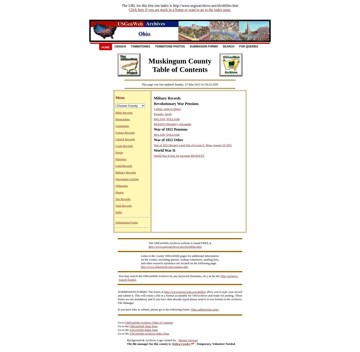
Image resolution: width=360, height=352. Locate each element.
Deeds (119, 152)
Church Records (125, 139)
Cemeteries (122, 126)
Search (228, 46)
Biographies (122, 119)
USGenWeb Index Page (144, 330)
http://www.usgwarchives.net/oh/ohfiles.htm (175, 246)
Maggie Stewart (187, 340)
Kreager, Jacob (163, 114)
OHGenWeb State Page (144, 326)
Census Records (125, 132)
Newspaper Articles (127, 179)
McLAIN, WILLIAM (167, 119)
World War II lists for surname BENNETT (179, 155)
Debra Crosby (183, 344)
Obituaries (121, 185)
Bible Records (123, 112)
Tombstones (140, 46)
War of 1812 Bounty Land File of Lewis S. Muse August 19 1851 (193, 145)
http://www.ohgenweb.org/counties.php (164, 267)
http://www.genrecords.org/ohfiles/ (185, 292)
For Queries (248, 46)
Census (120, 46)
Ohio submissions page (205, 309)
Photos (119, 192)
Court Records (124, 146)
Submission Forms (204, 46)
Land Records (123, 166)
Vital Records (123, 205)
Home (105, 47)
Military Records (125, 172)
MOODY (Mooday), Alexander (172, 124)
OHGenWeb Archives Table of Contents (149, 322)
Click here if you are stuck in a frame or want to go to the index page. (180, 10)
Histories (120, 159)
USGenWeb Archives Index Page (149, 333)
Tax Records (122, 199)
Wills (118, 212)
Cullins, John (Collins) (167, 109)
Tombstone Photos (170, 46)
